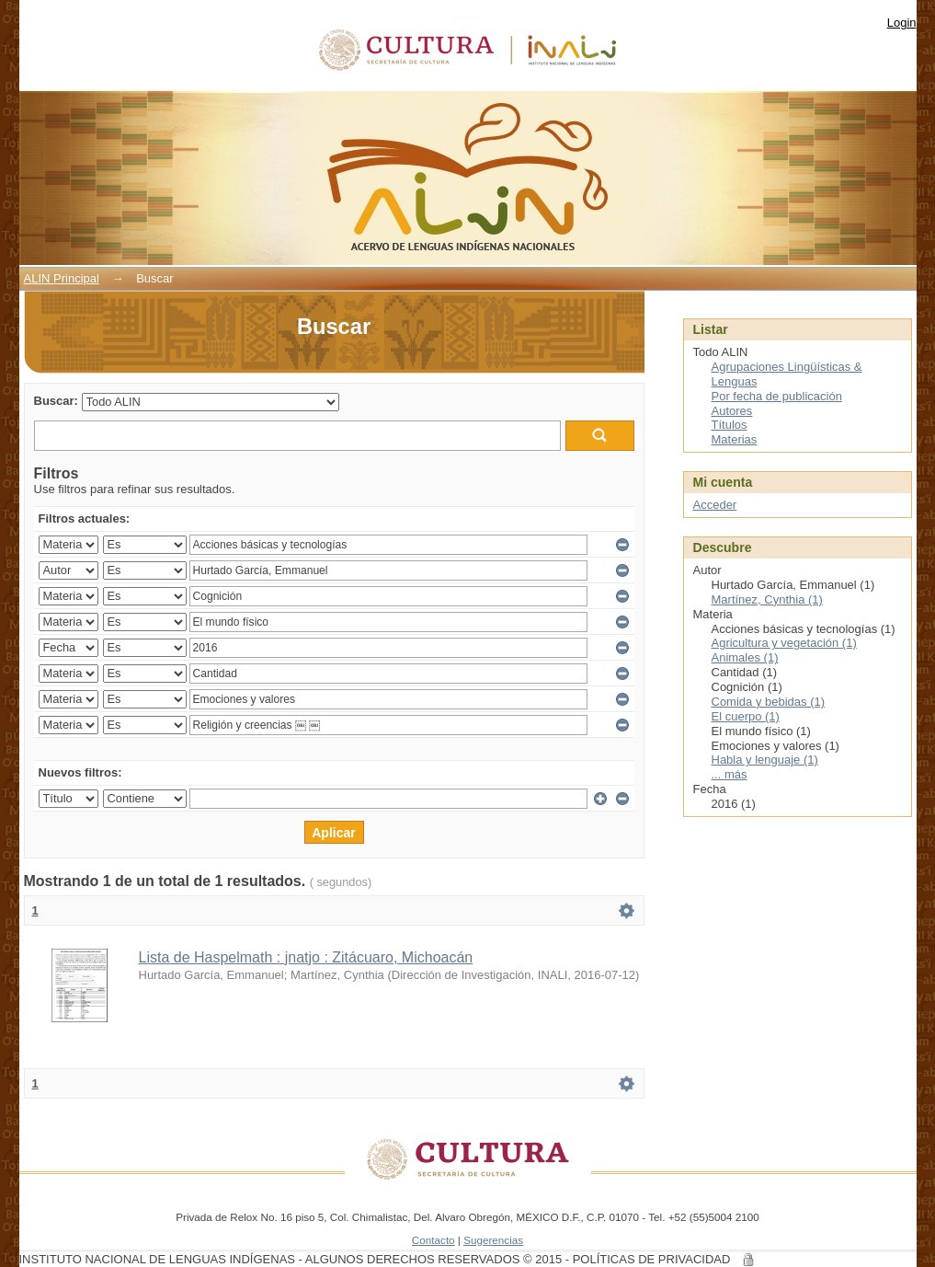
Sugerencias (493, 1240)
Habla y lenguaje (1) (765, 759)
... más (729, 774)
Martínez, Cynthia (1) (767, 599)
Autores (732, 411)
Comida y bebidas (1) (769, 701)
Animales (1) (745, 657)
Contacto (433, 1240)
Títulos (729, 425)
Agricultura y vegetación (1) (784, 643)
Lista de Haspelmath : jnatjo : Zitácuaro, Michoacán (306, 957)
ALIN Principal (61, 278)
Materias (735, 439)
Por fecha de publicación (777, 396)
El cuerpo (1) (746, 716)
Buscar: (56, 401)
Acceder (715, 505)
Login (902, 22)
